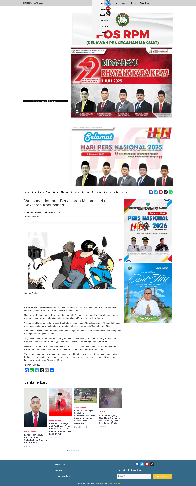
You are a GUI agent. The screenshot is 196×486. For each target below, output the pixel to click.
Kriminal (107, 192)
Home (26, 192)
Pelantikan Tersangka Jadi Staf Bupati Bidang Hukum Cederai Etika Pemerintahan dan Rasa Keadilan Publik (60, 428)
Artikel (117, 192)
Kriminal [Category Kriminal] (102, 412)
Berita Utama (38, 192)
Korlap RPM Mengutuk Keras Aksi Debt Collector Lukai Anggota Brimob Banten (35, 438)
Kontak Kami (111, 3)
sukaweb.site (115, 483)
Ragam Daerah (52, 192)
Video (124, 192)
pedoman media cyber (141, 3)
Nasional (85, 192)
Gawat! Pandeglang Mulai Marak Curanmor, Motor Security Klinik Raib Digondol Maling (109, 419)
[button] (67, 450)
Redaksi (124, 3)
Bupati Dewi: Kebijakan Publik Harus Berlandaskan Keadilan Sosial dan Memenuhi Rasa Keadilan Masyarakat (84, 416)
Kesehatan (97, 192)
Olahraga (75, 192)
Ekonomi (65, 192)
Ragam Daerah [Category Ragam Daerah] (30, 431)
